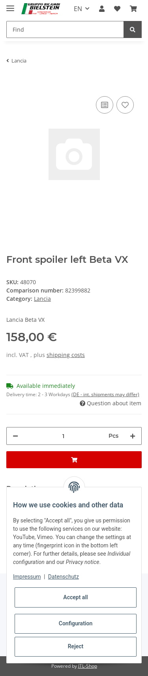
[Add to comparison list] (104, 105)
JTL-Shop (87, 666)
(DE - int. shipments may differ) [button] (105, 394)
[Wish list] (117, 9)
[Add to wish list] (125, 105)
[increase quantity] (132, 435)
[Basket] (133, 9)
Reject (76, 646)
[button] (101, 9)
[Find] (65, 29)
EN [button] (78, 8)
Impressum (27, 576)
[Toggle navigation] (10, 5)
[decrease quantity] (15, 435)
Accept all (75, 597)
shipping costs (66, 355)
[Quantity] (63, 435)
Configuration (75, 623)
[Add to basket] (12, 82)
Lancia (42, 298)
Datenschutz (63, 576)
